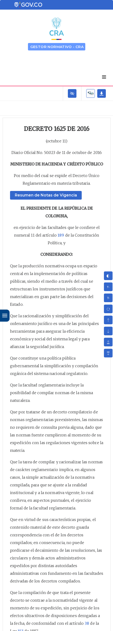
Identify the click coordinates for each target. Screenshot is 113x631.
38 (87, 623)
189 (61, 235)
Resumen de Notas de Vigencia (46, 195)
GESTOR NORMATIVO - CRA (57, 46)
